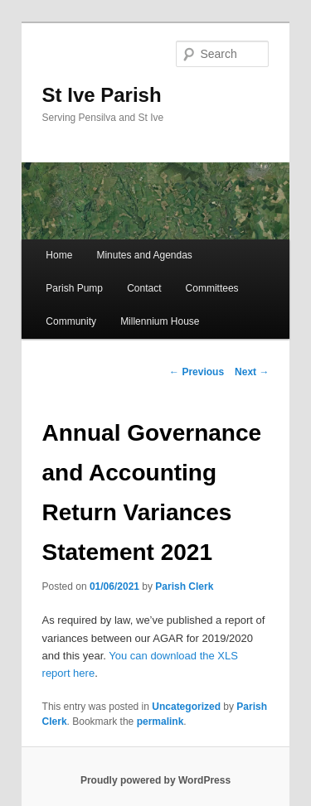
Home (59, 255)
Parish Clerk (184, 586)
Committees (212, 288)
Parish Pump (74, 288)
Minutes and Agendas (144, 255)
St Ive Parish (102, 95)
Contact (144, 288)
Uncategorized (186, 706)
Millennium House (159, 321)
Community (71, 321)
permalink (160, 721)
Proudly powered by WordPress (155, 780)
